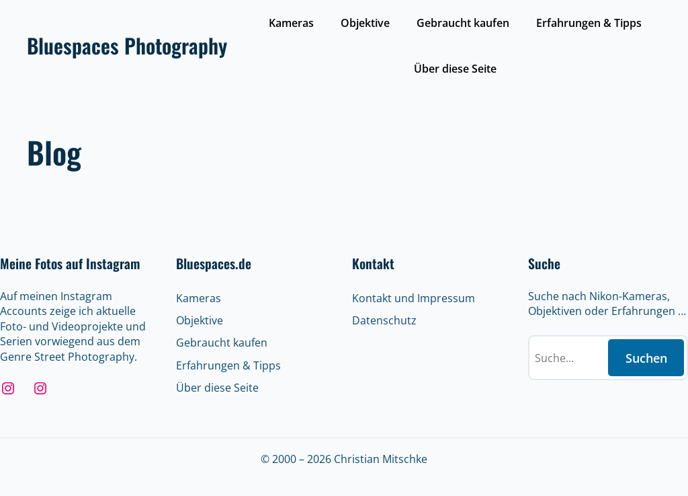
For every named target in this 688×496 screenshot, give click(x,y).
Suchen (646, 358)
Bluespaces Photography (127, 45)
